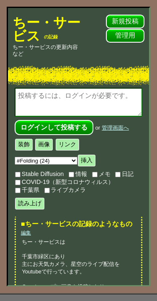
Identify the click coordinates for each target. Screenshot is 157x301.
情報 (78, 174)
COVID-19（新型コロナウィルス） (64, 182)
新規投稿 (125, 21)
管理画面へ (115, 128)
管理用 (125, 35)
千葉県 (27, 189)
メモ (101, 174)
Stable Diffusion (39, 174)
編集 (26, 233)
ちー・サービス (46, 29)
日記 (124, 174)
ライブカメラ (65, 189)
